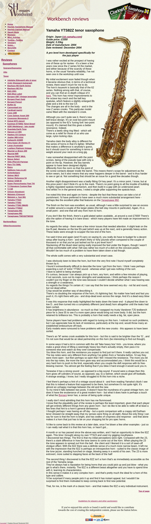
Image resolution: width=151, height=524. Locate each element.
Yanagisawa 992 (110, 200)
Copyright (3, 523)
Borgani (63, 395)
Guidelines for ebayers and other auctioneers (97, 501)
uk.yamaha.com (72, 36)
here (48, 95)
